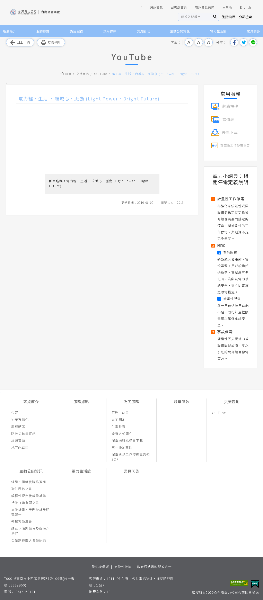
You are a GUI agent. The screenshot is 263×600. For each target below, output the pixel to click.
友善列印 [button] (51, 42)
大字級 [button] (208, 42)
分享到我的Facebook (234, 42)
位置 (14, 412)
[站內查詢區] (194, 17)
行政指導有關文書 (25, 502)
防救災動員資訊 (23, 433)
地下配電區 (20, 447)
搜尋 (215, 17)
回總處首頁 (176, 7)
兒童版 (224, 7)
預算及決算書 (21, 521)
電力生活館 (218, 31)
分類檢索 (245, 16)
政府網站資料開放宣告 (154, 566)
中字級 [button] (199, 42)
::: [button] (141, 7)
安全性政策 (123, 566)
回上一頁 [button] (20, 42)
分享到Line (253, 42)
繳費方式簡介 (122, 433)
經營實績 (18, 440)
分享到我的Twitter (243, 42)
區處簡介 (9, 31)
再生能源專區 (122, 447)
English (242, 7)
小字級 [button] (189, 42)
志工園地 (118, 419)
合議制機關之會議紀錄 (28, 540)
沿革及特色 (20, 419)
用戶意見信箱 (201, 7)
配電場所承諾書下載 (127, 440)
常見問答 (253, 31)
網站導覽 (153, 7)
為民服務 (76, 31)
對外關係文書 (21, 488)
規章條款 (109, 31)
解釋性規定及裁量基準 (28, 495)
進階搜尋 (228, 16)
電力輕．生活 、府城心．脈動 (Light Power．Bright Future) (155, 74)
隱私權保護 (100, 566)
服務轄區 (18, 426)
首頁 (68, 74)
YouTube (100, 74)
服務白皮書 (120, 412)
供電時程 (118, 426)
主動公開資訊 (180, 31)
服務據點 (43, 31)
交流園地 (143, 31)
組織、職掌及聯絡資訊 (28, 481)
